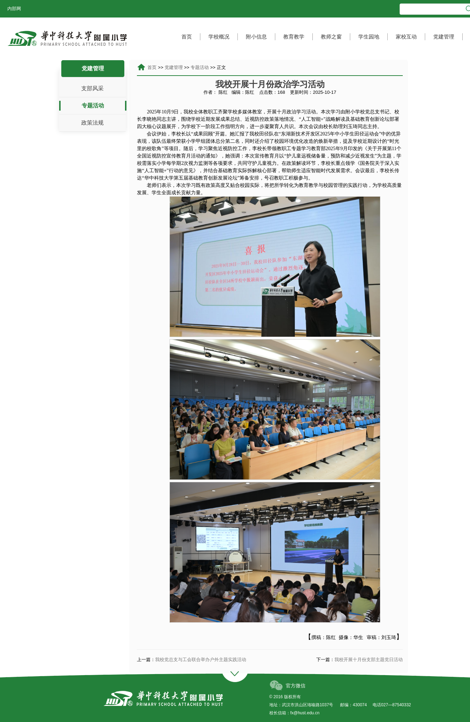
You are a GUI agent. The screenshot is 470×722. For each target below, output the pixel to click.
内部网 (14, 8)
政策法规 (92, 123)
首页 (186, 37)
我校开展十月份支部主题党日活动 (368, 659)
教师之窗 (331, 37)
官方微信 (295, 685)
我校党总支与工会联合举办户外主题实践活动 (200, 659)
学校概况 (218, 37)
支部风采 (92, 88)
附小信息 (256, 37)
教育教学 (293, 37)
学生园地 (368, 37)
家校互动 (406, 37)
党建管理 (443, 37)
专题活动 (93, 105)
